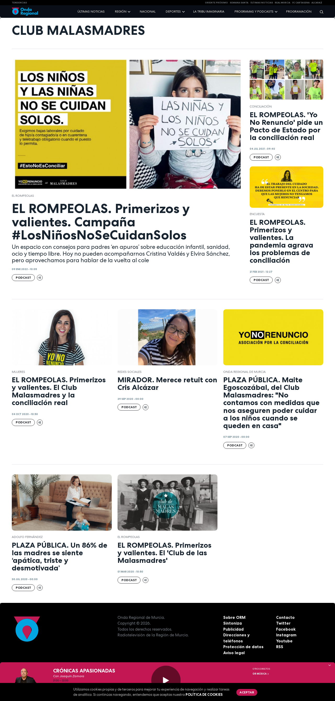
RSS (279, 646)
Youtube (284, 640)
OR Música (261, 673)
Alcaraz (316, 2)
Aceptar (246, 692)
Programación (298, 11)
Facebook (285, 629)
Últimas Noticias (261, 2)
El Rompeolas (23, 196)
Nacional (147, 11)
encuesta (257, 214)
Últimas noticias (91, 11)
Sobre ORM (234, 617)
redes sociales (130, 372)
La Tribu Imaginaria (208, 11)
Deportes (173, 11)
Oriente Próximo (216, 2)
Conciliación (261, 106)
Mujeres (18, 372)
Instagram (286, 634)
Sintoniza (232, 623)
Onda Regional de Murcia (244, 372)
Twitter (283, 623)
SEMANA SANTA (239, 2)
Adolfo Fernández (27, 537)
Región (120, 11)
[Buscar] (319, 12)
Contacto (285, 617)
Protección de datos (243, 646)
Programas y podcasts (253, 11)
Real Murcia (282, 2)
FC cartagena (301, 2)
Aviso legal (234, 652)
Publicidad (233, 629)
